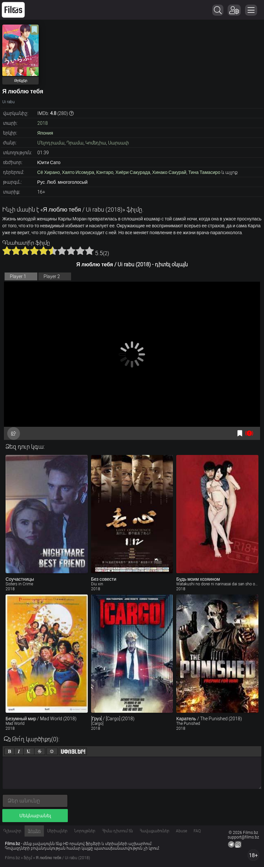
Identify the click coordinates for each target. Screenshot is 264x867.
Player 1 (18, 276)
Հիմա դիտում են (117, 831)
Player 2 (52, 276)
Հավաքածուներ (154, 831)
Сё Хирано (48, 172)
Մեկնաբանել (35, 815)
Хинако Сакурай (169, 172)
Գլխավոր (12, 831)
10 (89, 250)
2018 (42, 123)
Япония (45, 133)
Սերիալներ (57, 831)
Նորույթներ (84, 831)
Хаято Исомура (78, 172)
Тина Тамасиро (204, 172)
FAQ (197, 831)
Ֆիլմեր (34, 831)
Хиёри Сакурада (132, 172)
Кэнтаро (105, 172)
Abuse (181, 831)
